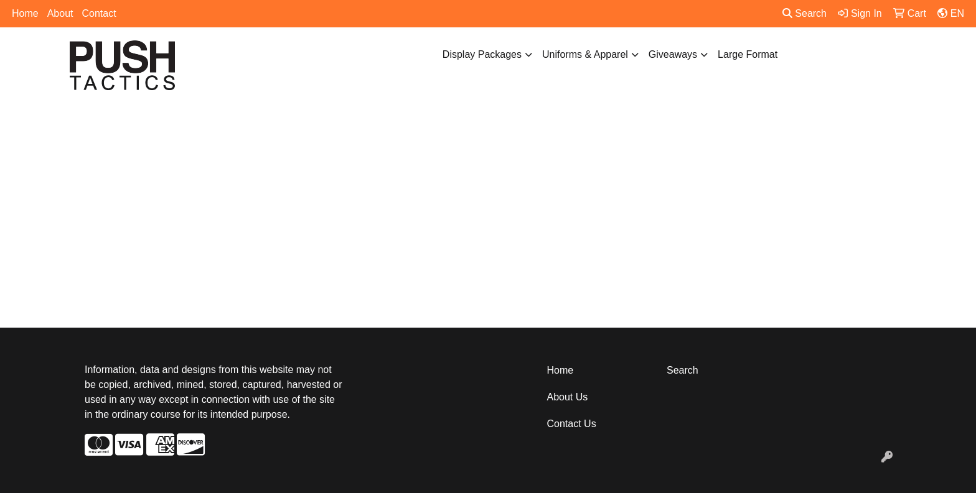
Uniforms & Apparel (585, 54)
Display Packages (482, 54)
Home (25, 13)
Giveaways (673, 54)
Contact (99, 13)
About (60, 13)
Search (804, 13)
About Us (567, 397)
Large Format (747, 54)
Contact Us (571, 423)
